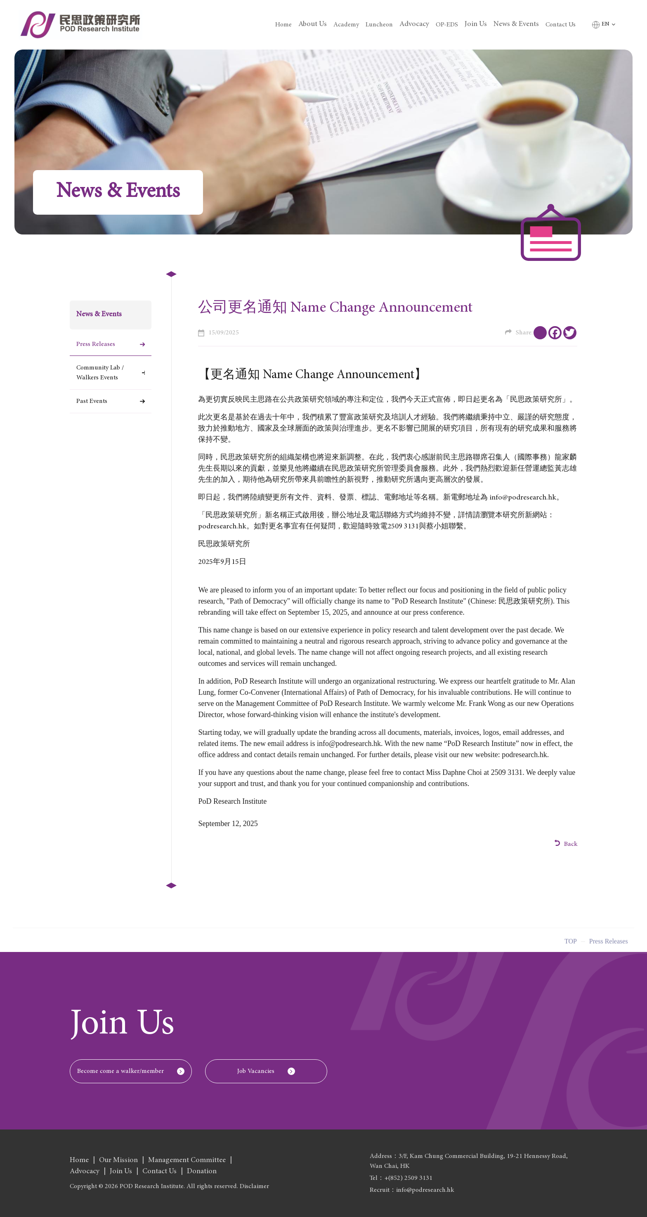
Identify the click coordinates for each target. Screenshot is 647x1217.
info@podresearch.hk (349, 743)
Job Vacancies (255, 1071)
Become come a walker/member (120, 1071)
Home (283, 24)
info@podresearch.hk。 (526, 498)
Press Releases (95, 344)
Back (566, 844)
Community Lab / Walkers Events (100, 373)
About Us (312, 24)
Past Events (91, 401)
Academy (346, 24)
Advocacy (414, 24)
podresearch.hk (222, 526)
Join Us (476, 24)
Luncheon (379, 24)
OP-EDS (447, 24)
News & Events (516, 24)
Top (570, 944)
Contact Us (560, 24)
